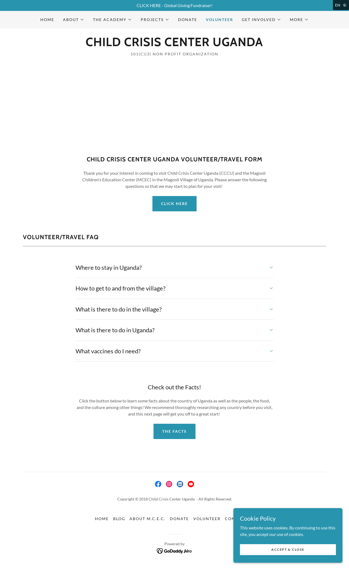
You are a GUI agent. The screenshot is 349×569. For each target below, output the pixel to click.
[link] (174, 44)
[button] (73, 19)
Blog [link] (119, 518)
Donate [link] (187, 19)
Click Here (174, 203)
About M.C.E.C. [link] (148, 518)
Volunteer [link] (219, 19)
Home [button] (102, 518)
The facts (174, 431)
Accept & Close (287, 549)
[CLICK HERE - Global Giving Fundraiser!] (174, 5)
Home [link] (47, 19)
